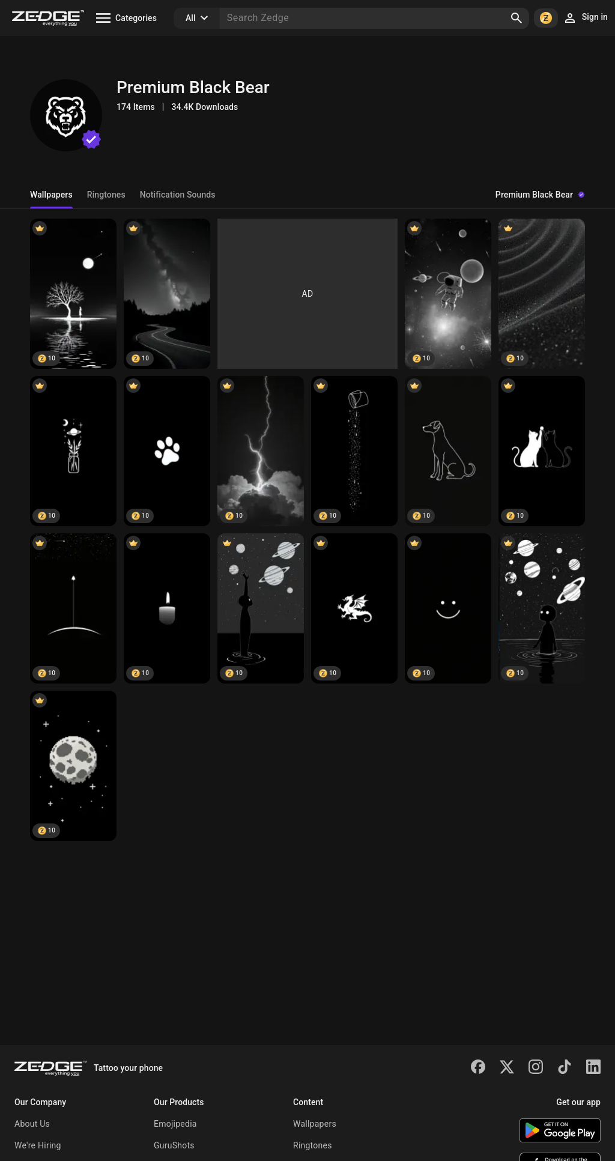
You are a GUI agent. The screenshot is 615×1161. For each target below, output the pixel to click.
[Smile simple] (448, 608)
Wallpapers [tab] (51, 194)
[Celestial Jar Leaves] (73, 451)
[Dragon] (354, 608)
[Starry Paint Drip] (354, 451)
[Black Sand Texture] (541, 294)
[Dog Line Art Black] (448, 451)
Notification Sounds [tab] (178, 194)
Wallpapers (314, 1124)
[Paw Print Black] (167, 451)
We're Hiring (37, 1145)
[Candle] (167, 608)
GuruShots (174, 1145)
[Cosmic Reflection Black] (541, 608)
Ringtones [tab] (106, 194)
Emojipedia (175, 1124)
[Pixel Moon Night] (73, 766)
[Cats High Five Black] (541, 451)
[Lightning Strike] (260, 451)
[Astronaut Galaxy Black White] (448, 294)
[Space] (260, 608)
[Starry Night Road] (167, 294)
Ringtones (312, 1145)
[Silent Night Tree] (73, 294)
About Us (32, 1124)
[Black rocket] (73, 608)
